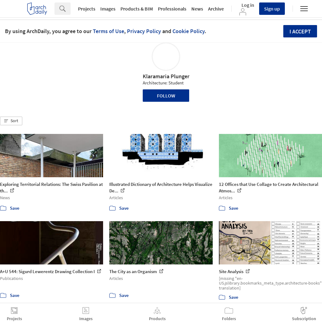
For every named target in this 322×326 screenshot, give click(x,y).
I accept (300, 31)
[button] (11, 121)
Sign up (272, 9)
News (197, 8)
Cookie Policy (188, 31)
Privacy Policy (144, 31)
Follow (166, 95)
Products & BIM (136, 8)
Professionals (172, 8)
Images (107, 8)
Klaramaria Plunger (166, 76)
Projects (86, 8)
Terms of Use (108, 31)
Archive (216, 8)
